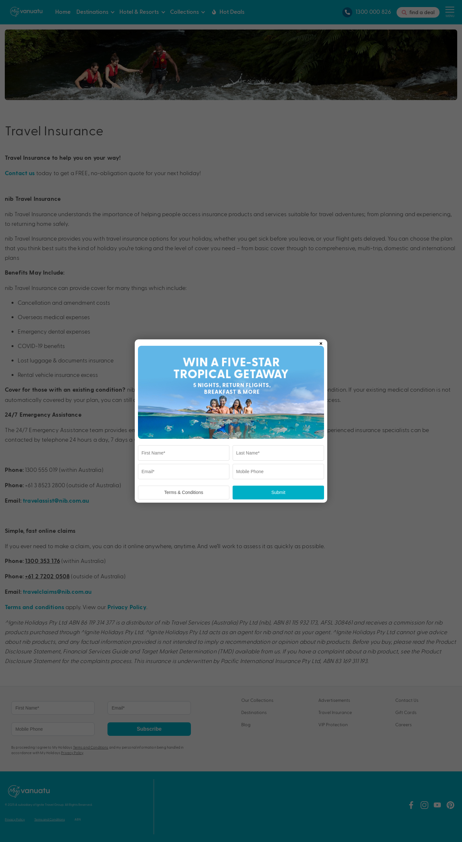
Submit (278, 492)
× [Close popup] (321, 342)
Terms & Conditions (183, 492)
